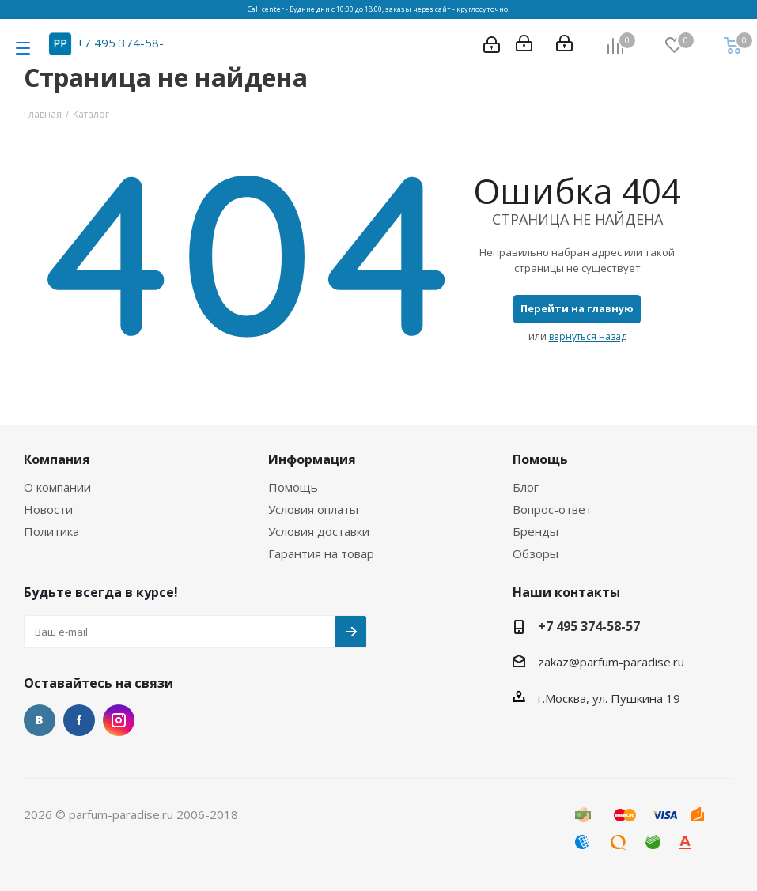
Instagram (118, 720)
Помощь (293, 487)
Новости (48, 509)
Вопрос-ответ (552, 509)
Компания (57, 459)
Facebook (79, 720)
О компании (57, 487)
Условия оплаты (313, 509)
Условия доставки (318, 531)
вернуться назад (587, 336)
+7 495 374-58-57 (589, 626)
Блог (526, 487)
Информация (312, 459)
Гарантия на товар (321, 553)
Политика (51, 531)
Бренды (535, 531)
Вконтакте (39, 720)
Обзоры (535, 553)
